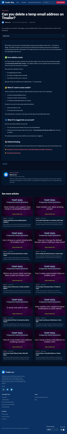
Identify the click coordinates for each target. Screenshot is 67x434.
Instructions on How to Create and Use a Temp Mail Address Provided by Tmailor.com (29, 149)
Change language (50, 426)
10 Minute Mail (5, 399)
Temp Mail (23, 2)
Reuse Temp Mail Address (8, 402)
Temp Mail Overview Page (14, 153)
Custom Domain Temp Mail (8, 404)
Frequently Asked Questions (34, 2)
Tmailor (8, 2)
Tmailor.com (11, 428)
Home (17, 2)
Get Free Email (60, 2)
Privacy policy (5, 414)
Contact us (4, 419)
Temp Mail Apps (5, 407)
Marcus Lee (8, 22)
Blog (36, 399)
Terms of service (6, 416)
